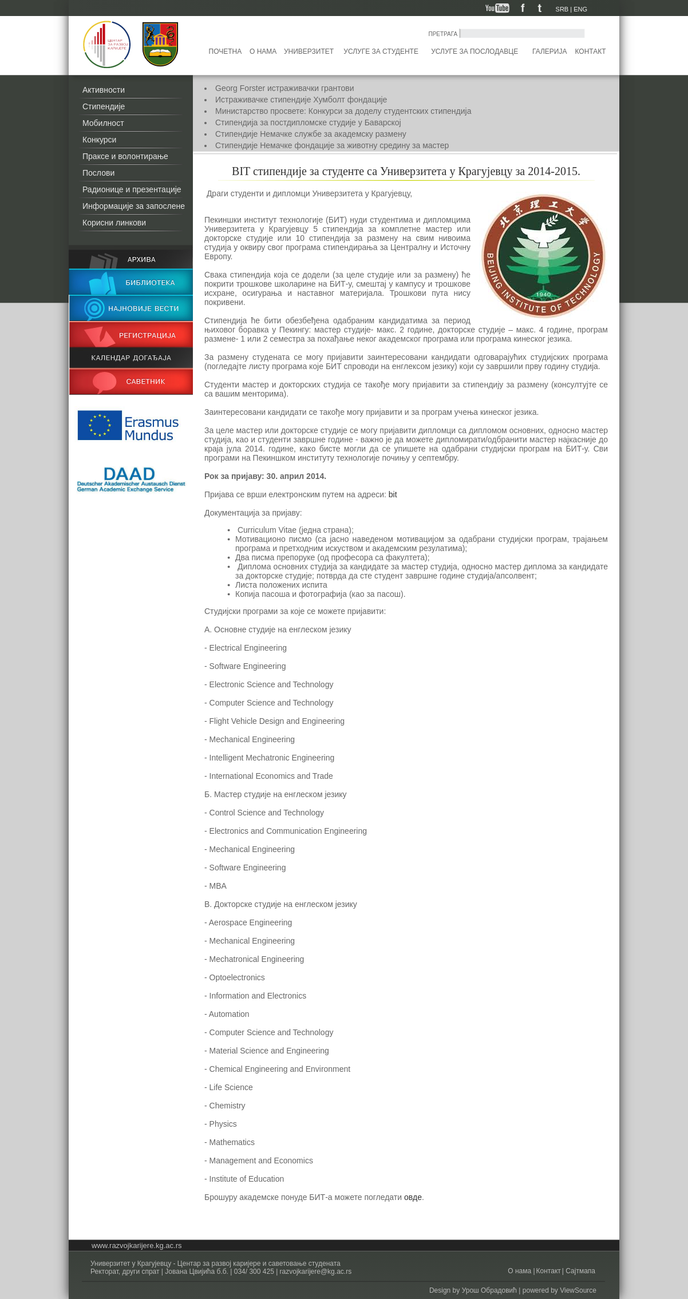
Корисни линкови (114, 222)
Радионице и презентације (131, 189)
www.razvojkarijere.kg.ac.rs (137, 1245)
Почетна (225, 51)
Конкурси (99, 139)
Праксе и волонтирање (125, 156)
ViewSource (578, 1290)
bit (391, 494)
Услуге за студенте (380, 51)
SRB (562, 9)
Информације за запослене (133, 206)
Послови (98, 172)
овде (413, 1197)
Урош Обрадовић (489, 1290)
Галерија (549, 51)
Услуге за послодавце (474, 51)
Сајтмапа (579, 1271)
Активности (103, 89)
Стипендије (103, 106)
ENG (580, 9)
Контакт (590, 51)
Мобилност (103, 123)
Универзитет (309, 51)
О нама (263, 51)
